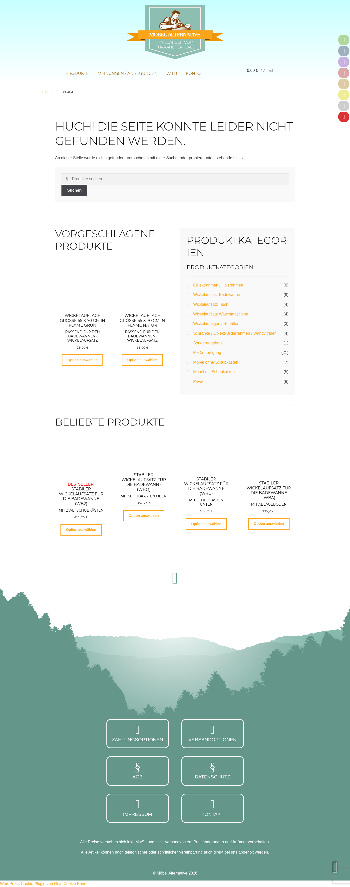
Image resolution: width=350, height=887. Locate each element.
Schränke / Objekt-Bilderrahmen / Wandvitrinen (235, 333)
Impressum (137, 807)
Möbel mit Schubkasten (214, 372)
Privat (198, 381)
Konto (193, 73)
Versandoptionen (212, 733)
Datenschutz (212, 770)
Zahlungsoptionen (137, 733)
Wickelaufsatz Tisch (210, 304)
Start (49, 92)
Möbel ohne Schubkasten (215, 362)
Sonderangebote (208, 343)
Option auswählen (82, 360)
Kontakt (212, 807)
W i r (171, 73)
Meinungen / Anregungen (128, 73)
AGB (137, 770)
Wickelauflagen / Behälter (215, 323)
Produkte (77, 73)
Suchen (74, 190)
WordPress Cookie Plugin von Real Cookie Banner (45, 884)
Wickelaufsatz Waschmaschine (220, 314)
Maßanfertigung (207, 352)
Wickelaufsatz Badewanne (216, 295)
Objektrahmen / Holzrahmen (218, 285)
